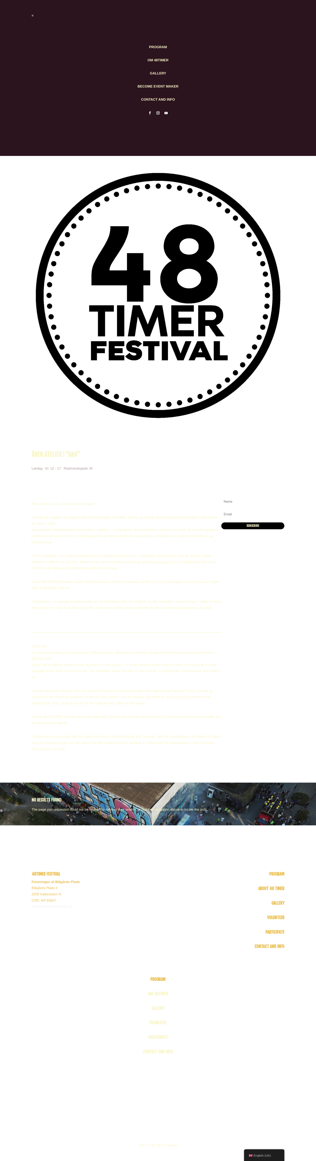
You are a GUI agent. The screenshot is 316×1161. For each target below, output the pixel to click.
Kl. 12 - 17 (53, 468)
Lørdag (37, 468)
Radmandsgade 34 (78, 468)
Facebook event (44, 621)
